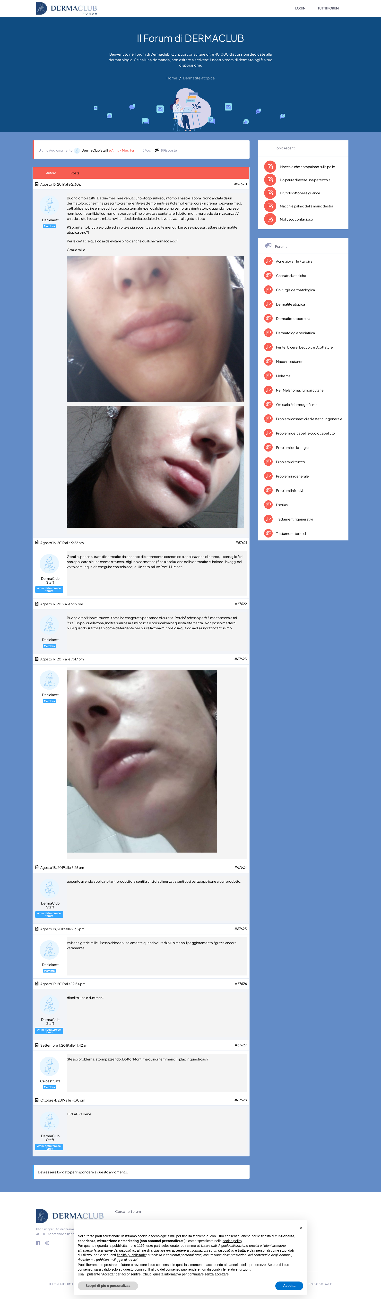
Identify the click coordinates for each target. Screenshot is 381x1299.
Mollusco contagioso (296, 219)
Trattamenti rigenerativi (294, 519)
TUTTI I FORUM (328, 8)
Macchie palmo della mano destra (306, 206)
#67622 (241, 603)
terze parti (153, 1246)
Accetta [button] (289, 1286)
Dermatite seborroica (293, 318)
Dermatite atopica (290, 304)
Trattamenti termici (291, 533)
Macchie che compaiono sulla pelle (307, 166)
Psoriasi (282, 505)
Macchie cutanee (289, 361)
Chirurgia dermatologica (295, 290)
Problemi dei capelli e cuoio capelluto (305, 433)
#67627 (241, 1043)
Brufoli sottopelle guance (300, 193)
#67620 (240, 184)
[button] (301, 1228)
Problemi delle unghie (293, 447)
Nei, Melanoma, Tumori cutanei (300, 390)
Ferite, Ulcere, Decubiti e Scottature (304, 347)
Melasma (283, 376)
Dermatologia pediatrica (295, 333)
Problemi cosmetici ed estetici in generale (309, 419)
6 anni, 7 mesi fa (121, 150)
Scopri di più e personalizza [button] (108, 1286)
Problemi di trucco (290, 462)
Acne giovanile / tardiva (294, 261)
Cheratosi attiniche (291, 275)
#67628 (240, 1098)
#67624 (240, 866)
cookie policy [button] (232, 1241)
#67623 (240, 658)
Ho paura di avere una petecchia (305, 180)
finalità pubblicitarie (131, 1255)
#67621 (241, 542)
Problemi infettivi (289, 490)
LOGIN (300, 8)
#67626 (241, 982)
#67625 (240, 927)
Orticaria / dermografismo (297, 404)
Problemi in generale (292, 476)
